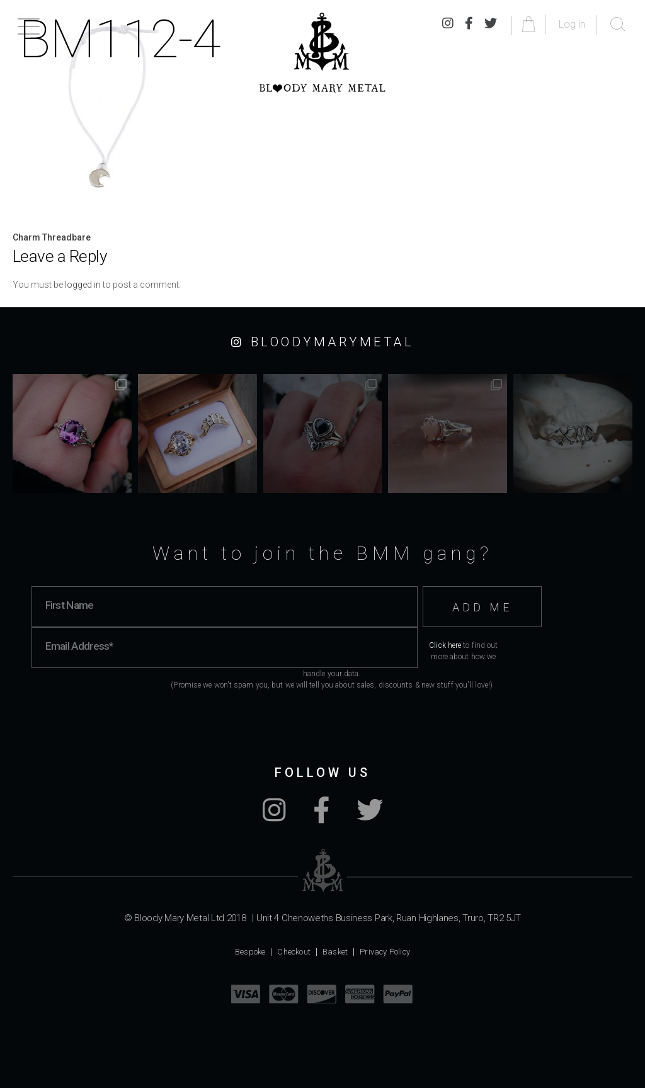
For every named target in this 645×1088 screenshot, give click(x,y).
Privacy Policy (385, 951)
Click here (445, 645)
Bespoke (250, 951)
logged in (83, 285)
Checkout (294, 951)
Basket (335, 951)
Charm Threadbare (52, 237)
